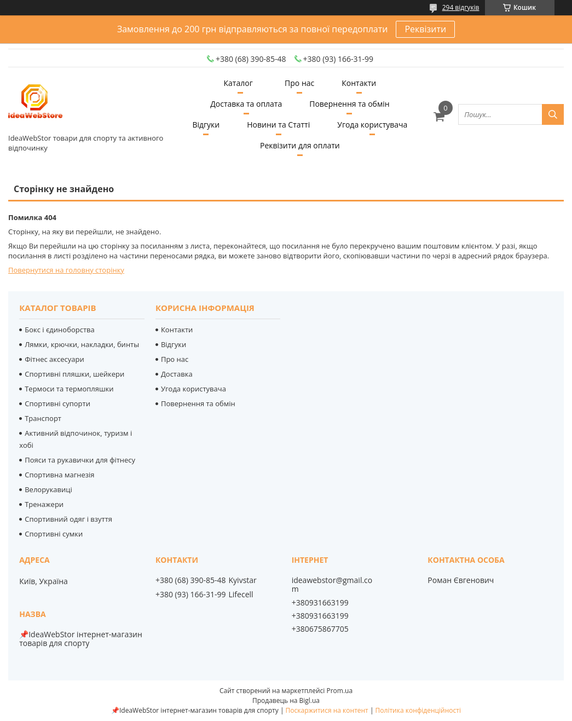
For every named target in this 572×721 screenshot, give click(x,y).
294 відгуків (460, 7)
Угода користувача (372, 124)
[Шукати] (553, 114)
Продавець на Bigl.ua (286, 700)
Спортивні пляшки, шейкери (74, 374)
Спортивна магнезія (59, 475)
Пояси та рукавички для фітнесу (80, 460)
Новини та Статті (278, 124)
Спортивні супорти (57, 403)
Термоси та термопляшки (69, 389)
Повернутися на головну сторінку (66, 270)
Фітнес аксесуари (54, 359)
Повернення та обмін (349, 104)
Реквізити (425, 29)
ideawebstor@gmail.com (332, 584)
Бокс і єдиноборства (60, 329)
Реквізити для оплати (300, 145)
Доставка (177, 374)
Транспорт (43, 418)
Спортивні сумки (54, 534)
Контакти (359, 83)
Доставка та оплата (246, 104)
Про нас (299, 83)
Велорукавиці (48, 489)
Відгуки (205, 124)
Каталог (238, 83)
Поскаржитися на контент (327, 710)
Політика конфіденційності (418, 710)
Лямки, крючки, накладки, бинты (82, 344)
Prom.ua (339, 690)
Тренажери (44, 504)
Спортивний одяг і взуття (68, 519)
